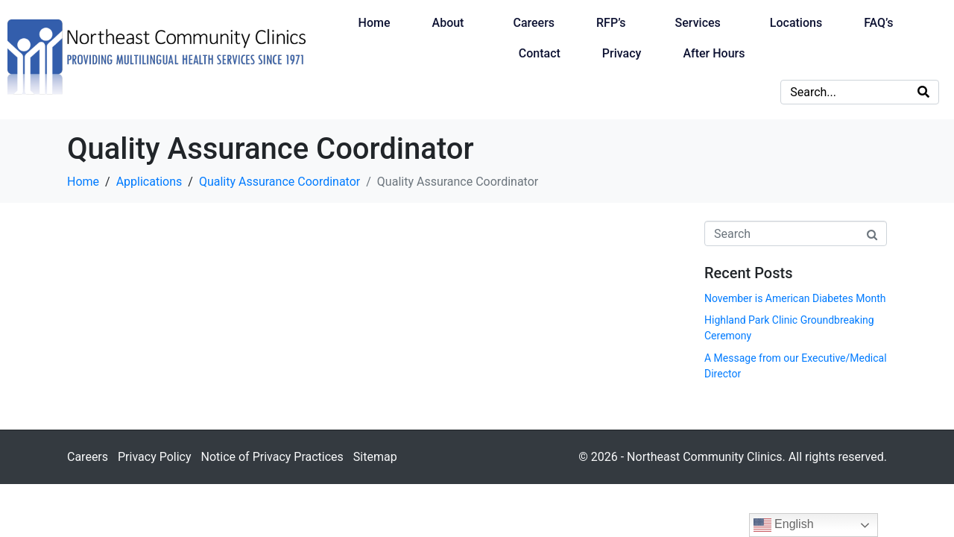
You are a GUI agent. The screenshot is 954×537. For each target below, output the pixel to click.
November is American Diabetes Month (794, 298)
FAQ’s (878, 23)
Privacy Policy (155, 457)
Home (374, 23)
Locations (796, 23)
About (448, 23)
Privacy (622, 53)
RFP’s (611, 23)
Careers (534, 23)
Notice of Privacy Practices (271, 457)
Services (698, 23)
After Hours (714, 53)
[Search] (923, 92)
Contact (539, 53)
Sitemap (375, 457)
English (784, 525)
